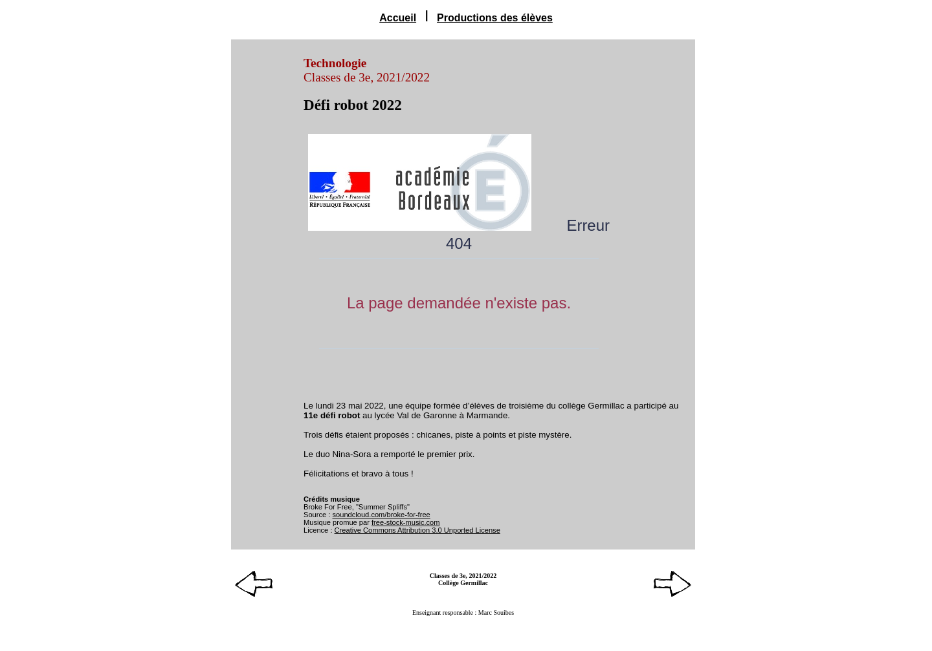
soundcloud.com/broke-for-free (381, 514)
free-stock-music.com (406, 522)
